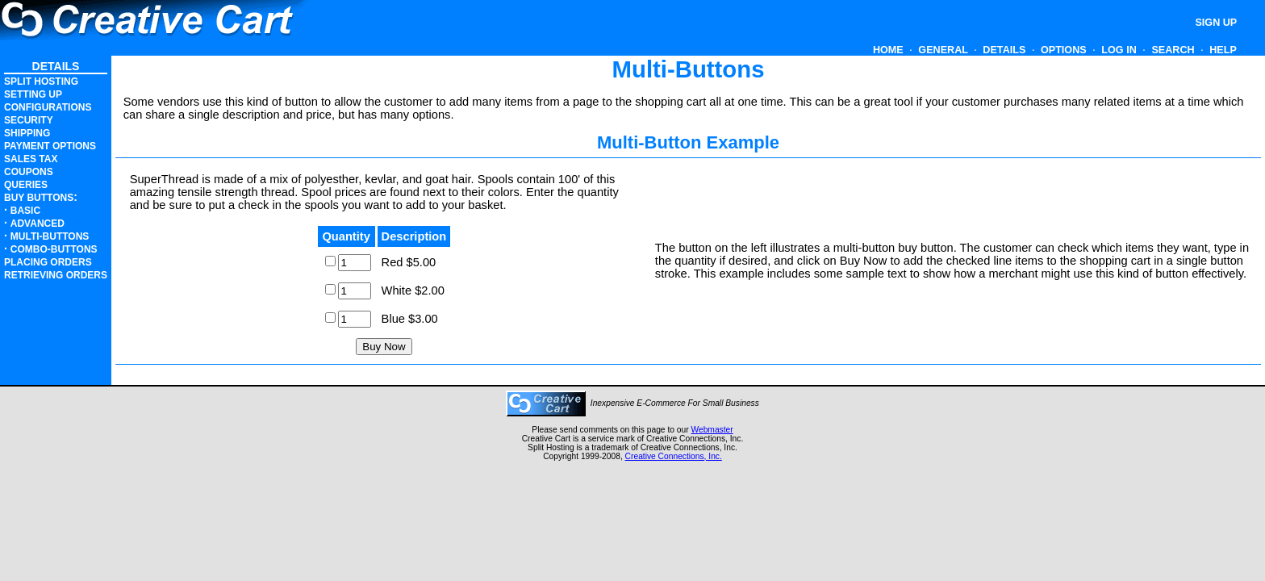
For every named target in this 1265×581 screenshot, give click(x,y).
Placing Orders (48, 262)
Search (1173, 50)
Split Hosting (41, 81)
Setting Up (33, 94)
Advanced (37, 223)
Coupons (28, 172)
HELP (1223, 50)
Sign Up (1217, 22)
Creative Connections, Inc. (673, 456)
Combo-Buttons (54, 249)
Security (28, 120)
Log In (1119, 50)
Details (1004, 50)
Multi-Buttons (50, 236)
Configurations (47, 107)
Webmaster (712, 429)
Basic (25, 210)
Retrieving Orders (55, 275)
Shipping (27, 133)
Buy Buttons (38, 197)
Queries (26, 184)
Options (1063, 50)
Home (888, 50)
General (943, 50)
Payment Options (50, 146)
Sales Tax (30, 159)
